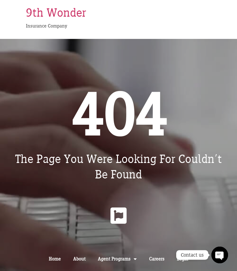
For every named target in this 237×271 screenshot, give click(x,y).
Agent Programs (117, 259)
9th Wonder (56, 12)
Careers (156, 259)
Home (55, 259)
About (79, 259)
